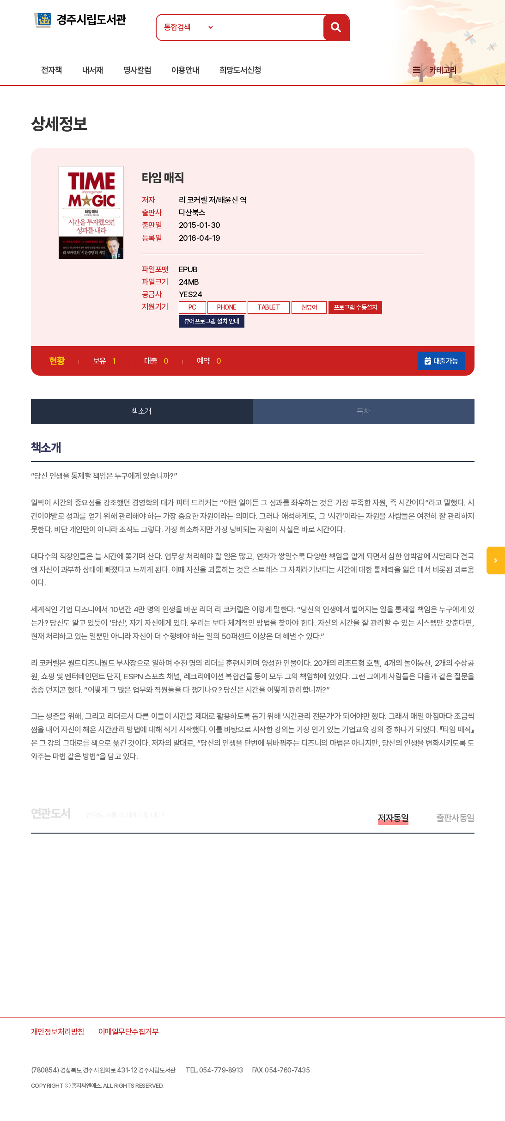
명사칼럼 (137, 70)
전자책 (51, 70)
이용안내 (185, 70)
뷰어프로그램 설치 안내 (211, 321)
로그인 (471, 35)
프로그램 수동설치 (355, 307)
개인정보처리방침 (58, 1031)
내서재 (92, 70)
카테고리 (443, 70)
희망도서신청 (240, 70)
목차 (363, 411)
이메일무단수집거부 (128, 1031)
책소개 (141, 411)
